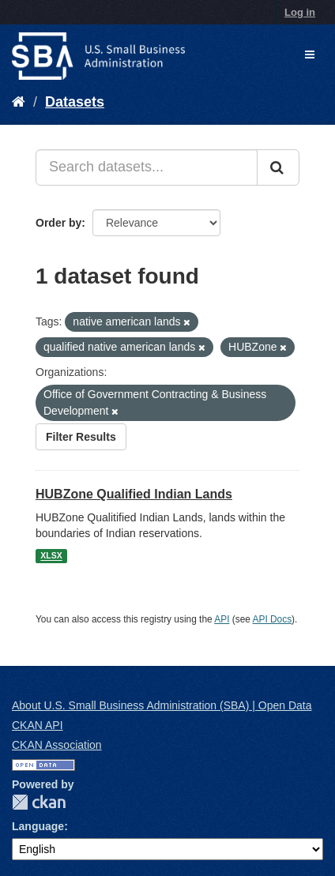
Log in (299, 12)
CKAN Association (57, 745)
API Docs (272, 619)
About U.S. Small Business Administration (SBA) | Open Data (161, 705)
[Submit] (278, 167)
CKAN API (37, 725)
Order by (58, 222)
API (221, 619)
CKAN (39, 802)
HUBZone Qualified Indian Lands (134, 494)
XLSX (51, 556)
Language (38, 826)
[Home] (18, 102)
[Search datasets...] (147, 167)
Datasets (74, 102)
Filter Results (81, 436)
